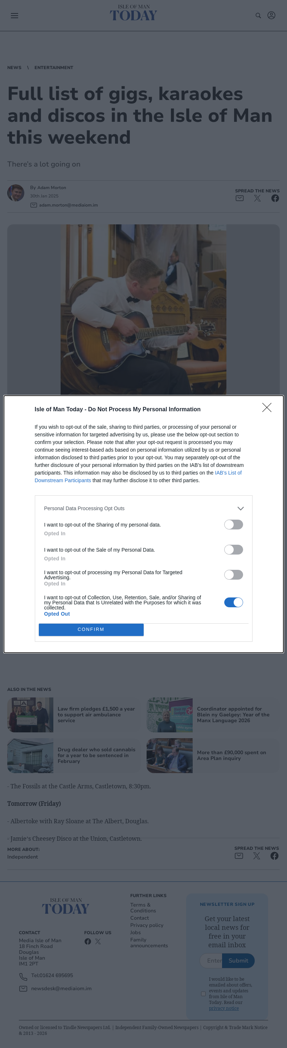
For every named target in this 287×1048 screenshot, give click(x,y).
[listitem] (143, 508)
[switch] (233, 524)
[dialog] (143, 524)
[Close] (269, 410)
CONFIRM (91, 629)
